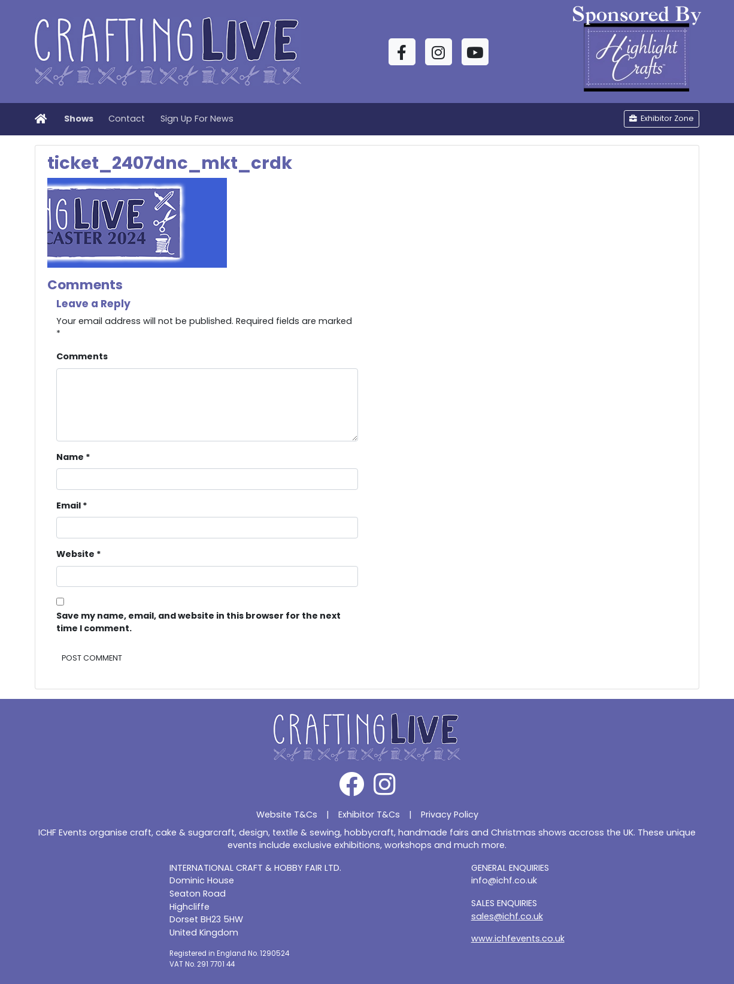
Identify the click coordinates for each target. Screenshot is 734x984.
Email (71, 505)
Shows (78, 119)
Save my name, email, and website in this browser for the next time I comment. (198, 622)
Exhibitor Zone (661, 118)
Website (78, 554)
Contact (126, 119)
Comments (82, 356)
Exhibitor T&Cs (369, 814)
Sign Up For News (196, 119)
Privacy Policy (449, 814)
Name (73, 457)
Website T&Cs (286, 814)
